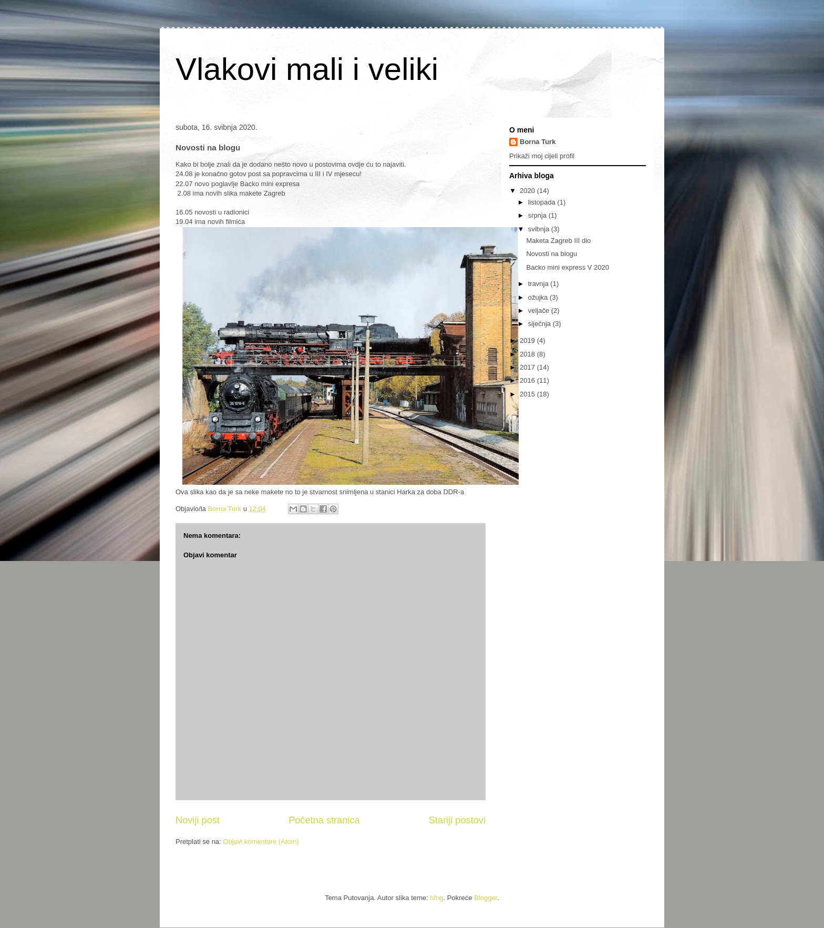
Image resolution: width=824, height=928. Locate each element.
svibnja (539, 229)
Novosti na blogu (551, 254)
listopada (543, 202)
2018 (528, 354)
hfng (436, 898)
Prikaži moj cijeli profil (541, 156)
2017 (528, 367)
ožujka (539, 297)
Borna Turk (537, 142)
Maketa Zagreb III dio (558, 240)
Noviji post (198, 820)
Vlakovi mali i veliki (307, 69)
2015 (528, 394)
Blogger (485, 898)
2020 (528, 191)
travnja (539, 284)
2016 (528, 380)
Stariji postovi (457, 820)
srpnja (538, 215)
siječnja (540, 324)
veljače (539, 310)
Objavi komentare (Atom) (261, 841)
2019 (528, 340)
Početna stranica (324, 820)
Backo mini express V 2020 (567, 267)
